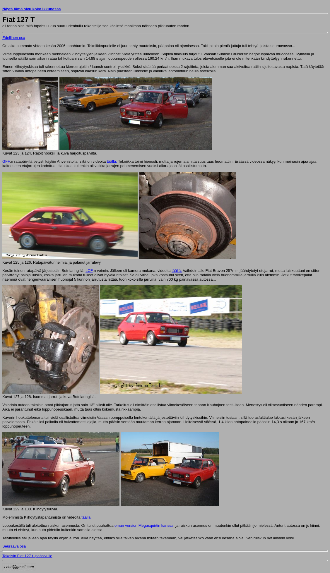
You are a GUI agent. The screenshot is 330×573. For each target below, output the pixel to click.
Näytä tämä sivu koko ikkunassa (31, 9)
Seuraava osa (14, 546)
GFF (6, 161)
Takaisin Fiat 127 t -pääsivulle (27, 556)
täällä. (112, 161)
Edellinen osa (13, 37)
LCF (89, 270)
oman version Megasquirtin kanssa (143, 525)
